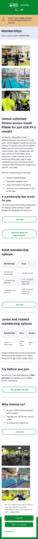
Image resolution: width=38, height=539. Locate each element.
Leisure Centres (12, 36)
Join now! (19, 219)
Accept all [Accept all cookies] (19, 518)
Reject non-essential (19, 524)
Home (4, 36)
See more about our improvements (19, 234)
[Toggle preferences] (10, 531)
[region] (19, 278)
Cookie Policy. (15, 512)
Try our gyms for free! (19, 390)
